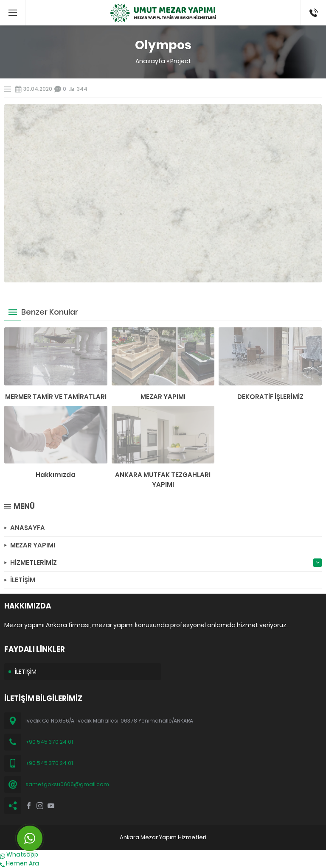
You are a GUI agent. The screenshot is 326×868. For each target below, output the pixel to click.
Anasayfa (150, 61)
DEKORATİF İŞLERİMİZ (270, 396)
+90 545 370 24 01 (49, 741)
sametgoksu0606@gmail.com (67, 784)
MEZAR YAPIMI (163, 396)
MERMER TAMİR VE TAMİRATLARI (56, 396)
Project (180, 61)
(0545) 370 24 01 (311, 12)
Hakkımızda (56, 474)
